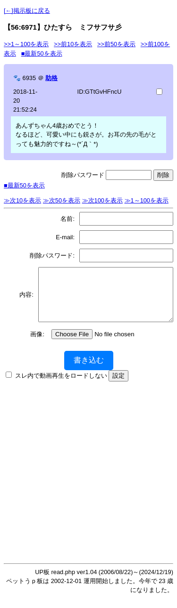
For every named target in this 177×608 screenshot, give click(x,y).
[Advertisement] (88, 479)
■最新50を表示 (41, 53)
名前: (67, 218)
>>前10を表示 (73, 44)
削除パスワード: (52, 255)
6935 (29, 77)
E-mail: (65, 237)
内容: (24, 299)
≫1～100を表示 (147, 200)
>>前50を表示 (116, 44)
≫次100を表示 (102, 200)
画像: (37, 344)
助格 (51, 77)
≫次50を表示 (61, 200)
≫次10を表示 (22, 200)
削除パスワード (82, 174)
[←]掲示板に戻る (27, 10)
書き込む (89, 370)
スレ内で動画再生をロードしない (61, 385)
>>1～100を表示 (26, 44)
